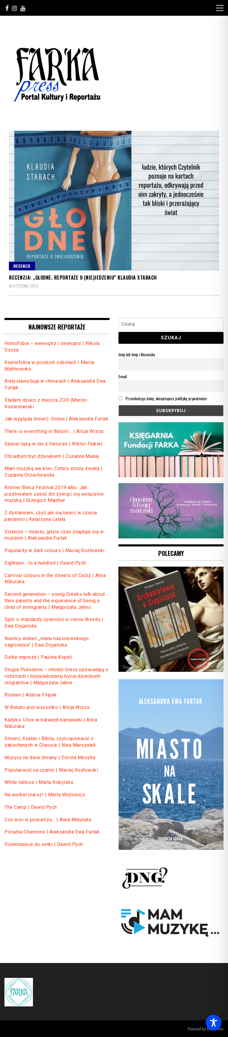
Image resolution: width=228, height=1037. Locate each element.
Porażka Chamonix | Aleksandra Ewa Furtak (51, 832)
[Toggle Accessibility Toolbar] (213, 1022)
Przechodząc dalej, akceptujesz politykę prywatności (162, 398)
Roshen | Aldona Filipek (30, 695)
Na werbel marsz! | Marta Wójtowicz (44, 795)
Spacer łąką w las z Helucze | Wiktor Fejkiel (53, 444)
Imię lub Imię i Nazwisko (136, 354)
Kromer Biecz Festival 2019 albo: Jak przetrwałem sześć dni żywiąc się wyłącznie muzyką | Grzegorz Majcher (54, 494)
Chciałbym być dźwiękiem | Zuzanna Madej (51, 456)
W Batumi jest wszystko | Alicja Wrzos (47, 707)
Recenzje (22, 266)
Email (122, 376)
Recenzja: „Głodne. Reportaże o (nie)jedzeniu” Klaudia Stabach (83, 277)
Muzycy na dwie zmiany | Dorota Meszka (50, 757)
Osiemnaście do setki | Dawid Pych (43, 844)
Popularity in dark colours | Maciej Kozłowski (54, 550)
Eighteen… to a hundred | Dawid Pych (45, 563)
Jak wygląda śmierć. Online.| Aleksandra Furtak (56, 419)
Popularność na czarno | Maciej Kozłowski (51, 770)
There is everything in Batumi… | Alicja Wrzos (54, 431)
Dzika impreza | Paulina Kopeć (38, 657)
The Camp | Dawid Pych (30, 807)
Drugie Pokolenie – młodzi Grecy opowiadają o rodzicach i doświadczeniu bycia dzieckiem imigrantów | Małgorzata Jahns (56, 676)
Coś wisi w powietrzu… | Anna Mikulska (47, 819)
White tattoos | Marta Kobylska (39, 782)
